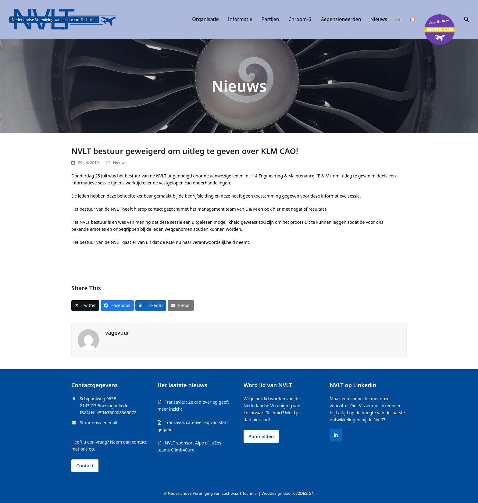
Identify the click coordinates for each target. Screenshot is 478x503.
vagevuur (117, 332)
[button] (466, 19)
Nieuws (120, 162)
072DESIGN (304, 493)
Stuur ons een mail (98, 423)
